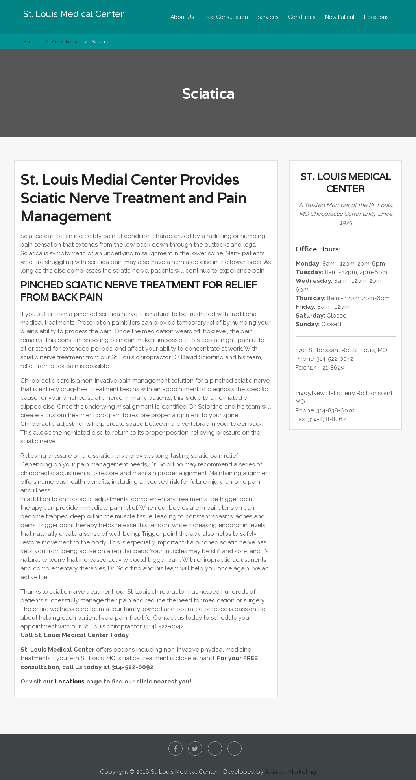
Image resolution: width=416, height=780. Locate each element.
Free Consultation (225, 17)
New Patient (340, 17)
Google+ (234, 748)
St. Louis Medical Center (73, 13)
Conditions (302, 17)
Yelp (215, 748)
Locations (376, 17)
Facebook (175, 748)
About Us (182, 17)
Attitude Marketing (290, 771)
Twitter (195, 748)
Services (268, 17)
